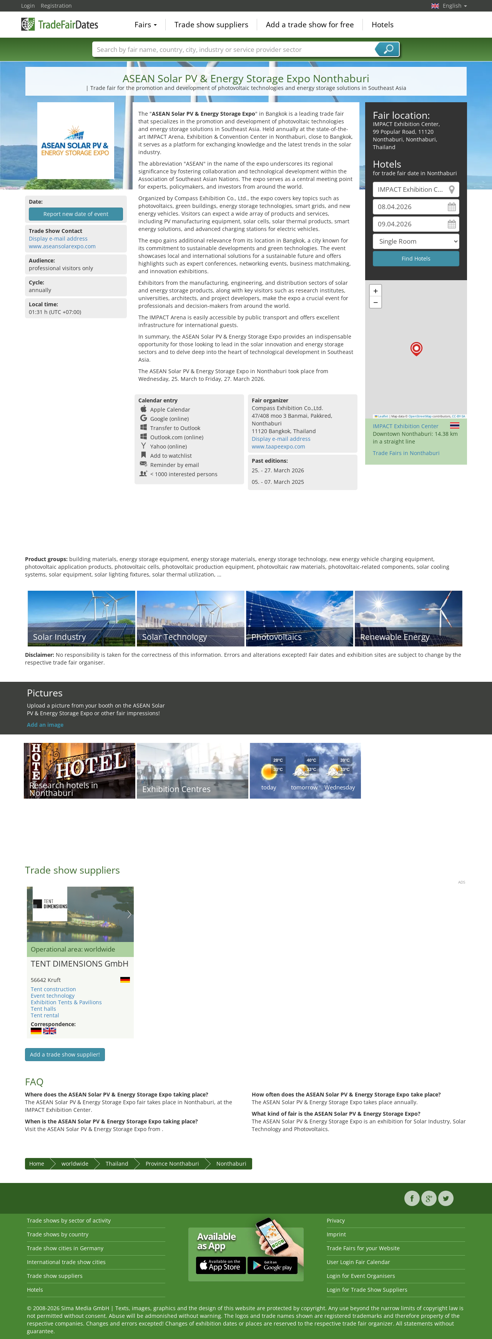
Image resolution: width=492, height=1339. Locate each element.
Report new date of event (75, 214)
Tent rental (45, 1015)
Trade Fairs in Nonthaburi (406, 453)
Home (36, 1163)
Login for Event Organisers (361, 1275)
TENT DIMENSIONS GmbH (79, 964)
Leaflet (382, 416)
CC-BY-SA (458, 416)
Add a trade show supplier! (65, 1054)
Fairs (146, 25)
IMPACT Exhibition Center (406, 426)
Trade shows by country (57, 1234)
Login (28, 5)
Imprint (336, 1234)
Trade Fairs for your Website (363, 1248)
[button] (416, 349)
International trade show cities (66, 1262)
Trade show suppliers (211, 25)
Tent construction (53, 989)
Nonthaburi (231, 1163)
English (455, 5)
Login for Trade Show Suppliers (367, 1289)
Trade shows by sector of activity (69, 1220)
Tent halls (43, 1008)
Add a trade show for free (310, 25)
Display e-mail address (58, 238)
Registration (56, 5)
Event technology (53, 995)
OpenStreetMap (420, 416)
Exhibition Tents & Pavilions (66, 1002)
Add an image (45, 724)
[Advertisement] (246, 530)
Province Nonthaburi (172, 1163)
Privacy (336, 1220)
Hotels (383, 25)
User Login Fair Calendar (358, 1262)
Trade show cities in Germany (65, 1248)
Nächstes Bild (129, 914)
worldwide (75, 1163)
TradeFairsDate (59, 24)
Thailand (117, 1163)
